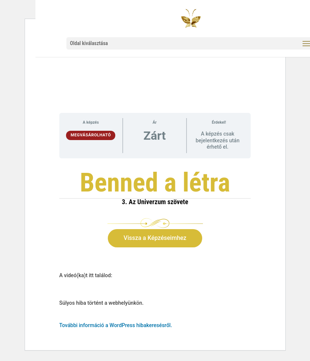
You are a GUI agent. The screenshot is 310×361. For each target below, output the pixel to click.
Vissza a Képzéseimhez (154, 237)
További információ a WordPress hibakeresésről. (115, 325)
